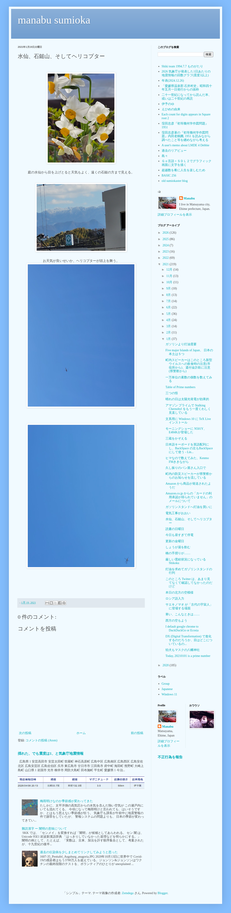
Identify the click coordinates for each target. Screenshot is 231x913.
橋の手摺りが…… (177, 553)
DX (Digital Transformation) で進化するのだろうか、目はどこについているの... (188, 640)
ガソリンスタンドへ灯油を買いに (188, 507)
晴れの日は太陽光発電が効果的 (187, 399)
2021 (166, 264)
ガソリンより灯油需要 (181, 344)
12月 (169, 269)
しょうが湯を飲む (177, 547)
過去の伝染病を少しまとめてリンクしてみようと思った (79, 852)
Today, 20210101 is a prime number (187, 656)
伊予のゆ (168, 104)
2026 (166, 232)
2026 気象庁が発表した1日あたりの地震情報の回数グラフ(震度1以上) (186, 73)
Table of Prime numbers (180, 387)
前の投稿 (137, 733)
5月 (169, 313)
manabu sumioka (54, 20)
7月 (169, 301)
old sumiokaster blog (175, 181)
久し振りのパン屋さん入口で (185, 468)
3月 (169, 326)
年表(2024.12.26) (173, 80)
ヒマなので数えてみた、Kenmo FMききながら (187, 460)
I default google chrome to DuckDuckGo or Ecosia (182, 628)
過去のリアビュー (174, 150)
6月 (169, 307)
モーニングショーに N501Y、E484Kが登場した (186, 430)
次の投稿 (25, 733)
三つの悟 (171, 393)
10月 (169, 282)
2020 (166, 665)
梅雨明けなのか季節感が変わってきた (66, 801)
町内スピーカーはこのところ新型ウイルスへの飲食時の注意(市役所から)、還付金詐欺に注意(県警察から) (188, 365)
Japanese (167, 689)
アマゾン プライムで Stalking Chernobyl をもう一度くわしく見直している (188, 409)
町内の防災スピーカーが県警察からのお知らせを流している (188, 475)
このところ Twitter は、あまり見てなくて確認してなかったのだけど (188, 582)
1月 (169, 339)
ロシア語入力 (174, 598)
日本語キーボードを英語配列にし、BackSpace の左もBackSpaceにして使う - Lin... (189, 448)
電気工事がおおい (177, 513)
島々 (165, 156)
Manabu (189, 198)
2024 (166, 245)
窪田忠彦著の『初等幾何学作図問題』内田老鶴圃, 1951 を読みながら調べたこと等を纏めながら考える (186, 136)
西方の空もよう (176, 620)
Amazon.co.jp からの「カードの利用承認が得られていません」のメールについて (188, 497)
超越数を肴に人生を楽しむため (183, 170)
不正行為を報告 (170, 757)
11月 (169, 276)
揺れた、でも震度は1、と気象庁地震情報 (51, 753)
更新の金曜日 (174, 541)
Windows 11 (169, 694)
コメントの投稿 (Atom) (41, 740)
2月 (169, 332)
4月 (169, 320)
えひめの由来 (171, 109)
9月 (169, 288)
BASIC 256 (169, 175)
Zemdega (127, 893)
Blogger (162, 893)
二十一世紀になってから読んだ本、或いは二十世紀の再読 (186, 96)
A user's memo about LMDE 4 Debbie (185, 145)
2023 (166, 251)
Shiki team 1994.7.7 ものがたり (182, 66)
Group (166, 683)
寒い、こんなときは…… (182, 614)
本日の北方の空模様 (179, 592)
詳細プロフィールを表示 (175, 214)
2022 (166, 257)
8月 (169, 295)
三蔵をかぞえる (176, 438)
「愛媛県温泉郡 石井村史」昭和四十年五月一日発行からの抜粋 (187, 87)
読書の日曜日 (174, 529)
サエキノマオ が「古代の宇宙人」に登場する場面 (189, 606)
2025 (166, 239)
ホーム (81, 733)
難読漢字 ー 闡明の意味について (44, 828)
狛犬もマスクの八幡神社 (182, 650)
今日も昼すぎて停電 (179, 535)
